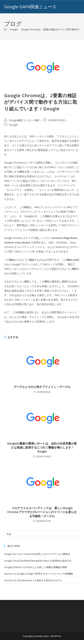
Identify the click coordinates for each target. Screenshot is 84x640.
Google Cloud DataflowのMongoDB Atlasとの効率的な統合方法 (37, 560)
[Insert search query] (42, 534)
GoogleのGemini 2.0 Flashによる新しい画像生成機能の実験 (35, 567)
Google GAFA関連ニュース (30, 7)
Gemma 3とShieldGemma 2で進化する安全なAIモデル (33, 580)
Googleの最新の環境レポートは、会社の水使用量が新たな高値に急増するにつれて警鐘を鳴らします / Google (42, 447)
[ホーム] (5, 29)
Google (13, 124)
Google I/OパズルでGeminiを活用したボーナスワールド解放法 (37, 554)
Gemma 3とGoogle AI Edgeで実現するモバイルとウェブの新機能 (38, 573)
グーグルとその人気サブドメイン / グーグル (42, 387)
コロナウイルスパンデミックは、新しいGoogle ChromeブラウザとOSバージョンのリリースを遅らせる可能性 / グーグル (42, 512)
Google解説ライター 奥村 (24, 120)
